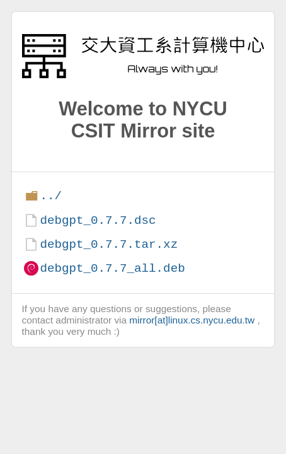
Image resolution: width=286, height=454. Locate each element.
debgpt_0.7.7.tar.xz (109, 244)
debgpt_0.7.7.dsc (98, 220)
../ (51, 195)
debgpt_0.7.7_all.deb (112, 268)
